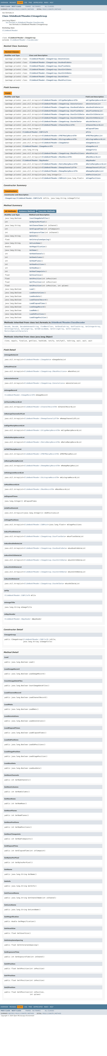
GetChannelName (36, 225)
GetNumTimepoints (37, 271)
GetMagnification (37, 247)
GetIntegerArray (92, 326)
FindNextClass (47, 326)
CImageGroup (10, 198)
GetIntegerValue (12, 329)
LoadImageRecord (36, 307)
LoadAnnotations (36, 293)
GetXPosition (35, 278)
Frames (28, 6)
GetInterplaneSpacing (39, 239)
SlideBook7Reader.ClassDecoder (24, 40)
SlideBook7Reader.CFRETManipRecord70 (59, 136)
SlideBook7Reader (10, 30)
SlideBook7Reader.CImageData (55, 143)
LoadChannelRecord (37, 300)
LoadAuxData (34, 296)
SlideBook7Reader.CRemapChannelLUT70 (59, 167)
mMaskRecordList (93, 157)
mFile (88, 132)
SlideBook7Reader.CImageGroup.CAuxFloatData (49, 66)
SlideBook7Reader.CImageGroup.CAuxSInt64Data (50, 73)
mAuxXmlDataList (93, 121)
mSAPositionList (93, 175)
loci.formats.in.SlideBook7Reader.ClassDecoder (25, 22)
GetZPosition (35, 286)
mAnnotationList (93, 104)
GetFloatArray (77, 326)
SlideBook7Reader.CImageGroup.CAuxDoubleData (50, 62)
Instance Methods (27, 211)
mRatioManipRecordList (96, 164)
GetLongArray (27, 329)
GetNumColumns (35, 257)
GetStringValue (73, 329)
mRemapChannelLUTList (95, 167)
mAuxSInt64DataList (95, 118)
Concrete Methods (46, 211)
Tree (30, 2)
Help (51, 2)
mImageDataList (93, 143)
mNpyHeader (91, 160)
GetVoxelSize (35, 275)
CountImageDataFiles (38, 218)
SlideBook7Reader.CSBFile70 (35, 132)
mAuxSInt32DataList (95, 114)
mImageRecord (92, 146)
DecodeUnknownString (29, 326)
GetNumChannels (36, 254)
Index (46, 2)
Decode (7, 326)
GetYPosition (35, 282)
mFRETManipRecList (94, 136)
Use (25, 2)
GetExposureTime (36, 232)
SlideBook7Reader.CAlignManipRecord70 (59, 100)
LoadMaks (33, 310)
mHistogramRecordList (95, 139)
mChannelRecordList (95, 125)
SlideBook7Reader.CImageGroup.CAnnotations (49, 59)
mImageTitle (91, 150)
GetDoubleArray (62, 326)
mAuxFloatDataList (94, 111)
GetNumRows (34, 268)
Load (31, 289)
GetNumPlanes (35, 261)
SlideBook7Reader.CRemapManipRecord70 (59, 171)
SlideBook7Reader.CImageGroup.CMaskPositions (50, 80)
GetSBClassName (41, 329)
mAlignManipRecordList (96, 100)
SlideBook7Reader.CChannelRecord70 (58, 125)
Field (17, 9)
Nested (11, 9)
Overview (4, 2)
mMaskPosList (92, 153)
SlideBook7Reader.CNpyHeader (35, 160)
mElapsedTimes (92, 128)
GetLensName (34, 243)
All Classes (49, 6)
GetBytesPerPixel (37, 222)
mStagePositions (93, 178)
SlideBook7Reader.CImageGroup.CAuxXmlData (48, 76)
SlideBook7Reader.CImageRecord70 (37, 146)
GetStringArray (57, 329)
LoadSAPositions (36, 314)
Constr (23, 9)
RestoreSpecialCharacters (16, 331)
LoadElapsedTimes (37, 303)
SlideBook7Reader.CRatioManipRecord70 (59, 164)
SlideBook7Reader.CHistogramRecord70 (59, 139)
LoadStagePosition (37, 317)
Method (31, 9)
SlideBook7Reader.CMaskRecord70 (56, 157)
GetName (32, 250)
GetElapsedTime (36, 229)
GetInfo (32, 236)
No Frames (36, 6)
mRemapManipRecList (95, 171)
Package (12, 2)
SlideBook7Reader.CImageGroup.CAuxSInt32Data (50, 69)
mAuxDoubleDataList (95, 107)
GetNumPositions (36, 264)
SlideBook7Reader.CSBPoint (54, 178)
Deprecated (38, 2)
